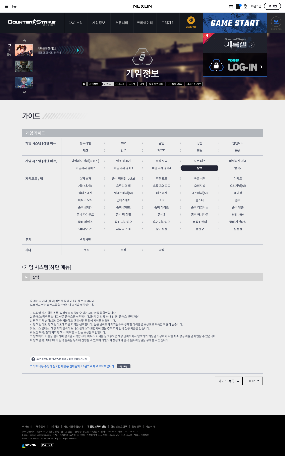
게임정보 (98, 22)
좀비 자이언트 (85, 214)
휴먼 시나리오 (161, 222)
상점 (200, 143)
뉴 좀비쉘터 (199, 222)
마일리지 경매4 (161, 168)
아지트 (238, 178)
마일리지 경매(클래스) (85, 161)
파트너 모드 (85, 200)
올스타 (199, 200)
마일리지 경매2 (85, 168)
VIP (123, 143)
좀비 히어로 (161, 207)
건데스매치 (123, 200)
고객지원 (168, 22)
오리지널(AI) (238, 185)
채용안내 (41, 426)
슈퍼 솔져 (85, 178)
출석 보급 (162, 161)
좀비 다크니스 (199, 207)
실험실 (238, 229)
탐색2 (237, 168)
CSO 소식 (76, 22)
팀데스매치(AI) (123, 193)
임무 (123, 150)
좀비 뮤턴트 (123, 207)
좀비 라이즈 (85, 222)
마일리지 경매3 (123, 168)
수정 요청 (122, 366)
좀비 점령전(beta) (123, 178)
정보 (200, 150)
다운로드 (276, 23)
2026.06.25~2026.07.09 (49, 53)
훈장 (123, 250)
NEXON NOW (175, 83)
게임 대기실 (85, 185)
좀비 (238, 200)
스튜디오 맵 (123, 185)
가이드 (107, 83)
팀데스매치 (85, 193)
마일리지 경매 (237, 161)
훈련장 (199, 229)
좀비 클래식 (85, 207)
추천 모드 (162, 178)
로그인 (272, 6)
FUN (162, 200)
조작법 (132, 83)
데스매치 (161, 193)
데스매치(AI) (200, 193)
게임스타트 (235, 23)
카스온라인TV (194, 83)
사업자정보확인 (141, 435)
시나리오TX (123, 229)
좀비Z (161, 214)
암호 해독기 (123, 161)
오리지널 (199, 185)
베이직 (238, 193)
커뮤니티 (121, 22)
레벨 (142, 83)
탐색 (200, 168)
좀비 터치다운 (199, 214)
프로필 (85, 250)
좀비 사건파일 (237, 222)
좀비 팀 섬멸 (123, 214)
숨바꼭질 (161, 229)
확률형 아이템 (156, 83)
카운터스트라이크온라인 (32, 22)
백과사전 (85, 239)
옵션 (238, 150)
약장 (161, 250)
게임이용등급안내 (73, 426)
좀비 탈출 (238, 207)
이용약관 (54, 426)
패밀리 (161, 150)
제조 (85, 150)
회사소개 (27, 426)
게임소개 (119, 83)
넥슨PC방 (151, 426)
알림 (161, 143)
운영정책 (136, 426)
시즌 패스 (200, 161)
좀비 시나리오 (123, 222)
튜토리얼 (85, 143)
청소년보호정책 (119, 426)
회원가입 (256, 6)
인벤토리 (237, 143)
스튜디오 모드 (161, 185)
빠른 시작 (200, 178)
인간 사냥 (238, 214)
